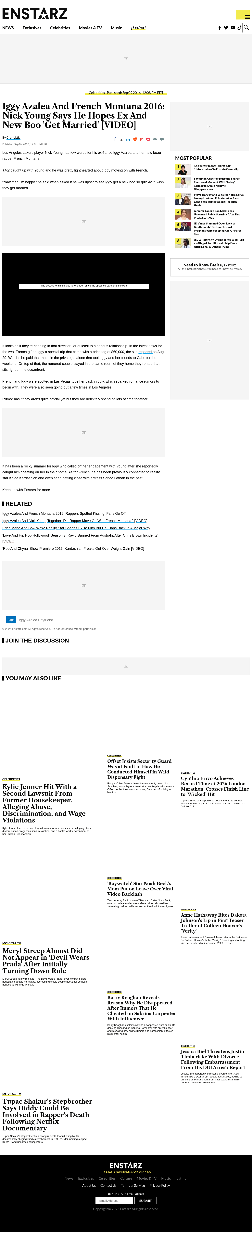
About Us (89, 1189)
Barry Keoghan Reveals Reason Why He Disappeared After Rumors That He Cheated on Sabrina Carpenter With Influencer (141, 1011)
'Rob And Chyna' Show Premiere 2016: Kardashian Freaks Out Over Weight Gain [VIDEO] (73, 552)
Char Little (13, 141)
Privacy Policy (160, 1189)
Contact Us (108, 1189)
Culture (126, 1181)
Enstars (35, 12)
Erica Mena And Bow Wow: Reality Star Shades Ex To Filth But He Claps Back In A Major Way (76, 532)
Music (132, 29)
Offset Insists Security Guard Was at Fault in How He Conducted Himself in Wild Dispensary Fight (139, 772)
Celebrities (69, 29)
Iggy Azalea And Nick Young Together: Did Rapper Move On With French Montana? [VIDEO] (74, 524)
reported (145, 355)
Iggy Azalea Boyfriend (36, 624)
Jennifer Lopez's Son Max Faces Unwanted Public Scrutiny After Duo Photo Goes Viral (217, 217)
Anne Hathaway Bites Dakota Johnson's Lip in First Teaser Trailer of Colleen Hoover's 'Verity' (214, 926)
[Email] (155, 142)
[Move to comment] (162, 142)
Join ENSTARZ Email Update (126, 1197)
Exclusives (36, 29)
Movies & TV (103, 29)
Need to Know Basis (201, 268)
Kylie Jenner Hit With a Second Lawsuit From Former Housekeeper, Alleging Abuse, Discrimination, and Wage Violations (44, 806)
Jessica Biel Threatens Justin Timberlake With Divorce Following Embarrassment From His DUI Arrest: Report (213, 1063)
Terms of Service (133, 1189)
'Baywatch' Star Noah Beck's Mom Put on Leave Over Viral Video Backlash (140, 892)
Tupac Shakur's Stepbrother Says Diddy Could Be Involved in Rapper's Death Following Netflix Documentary (47, 1118)
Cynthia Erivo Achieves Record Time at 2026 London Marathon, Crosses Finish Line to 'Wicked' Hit (215, 789)
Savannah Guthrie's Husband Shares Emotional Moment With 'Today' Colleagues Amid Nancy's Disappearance (217, 187)
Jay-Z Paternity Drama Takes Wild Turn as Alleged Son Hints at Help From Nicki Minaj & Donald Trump (219, 246)
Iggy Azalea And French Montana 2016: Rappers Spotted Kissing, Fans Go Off (64, 517)
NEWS (9, 29)
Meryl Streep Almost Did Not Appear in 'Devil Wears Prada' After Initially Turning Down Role (45, 964)
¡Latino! (156, 29)
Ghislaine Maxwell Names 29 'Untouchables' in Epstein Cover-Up (216, 170)
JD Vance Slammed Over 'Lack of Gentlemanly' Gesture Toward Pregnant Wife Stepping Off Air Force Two (218, 232)
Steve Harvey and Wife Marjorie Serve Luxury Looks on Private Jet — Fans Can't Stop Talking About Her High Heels (219, 203)
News (69, 1181)
